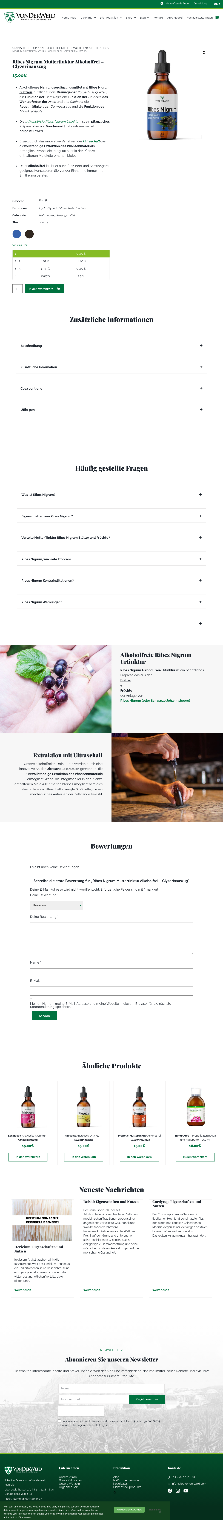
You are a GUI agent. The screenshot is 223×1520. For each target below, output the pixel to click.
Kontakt (158, 17)
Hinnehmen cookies (129, 1509)
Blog (144, 18)
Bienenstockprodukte (127, 1487)
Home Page (69, 17)
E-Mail (36, 980)
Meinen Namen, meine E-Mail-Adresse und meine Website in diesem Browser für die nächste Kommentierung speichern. (100, 1005)
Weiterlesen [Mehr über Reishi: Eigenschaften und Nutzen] (91, 1290)
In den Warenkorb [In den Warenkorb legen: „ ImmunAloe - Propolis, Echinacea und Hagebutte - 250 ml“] (195, 1157)
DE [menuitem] (216, 3)
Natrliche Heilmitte (126, 1480)
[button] (204, 53)
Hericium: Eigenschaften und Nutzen (38, 1248)
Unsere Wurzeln (69, 1483)
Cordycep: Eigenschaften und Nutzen (176, 1203)
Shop (131, 18)
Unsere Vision (68, 1477)
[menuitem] (216, 4)
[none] (216, 4)
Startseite (19, 48)
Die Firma (88, 18)
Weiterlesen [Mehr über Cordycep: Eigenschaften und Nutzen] (160, 1290)
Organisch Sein (68, 1487)
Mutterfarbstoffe (86, 48)
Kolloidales (120, 1483)
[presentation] (81, 1410)
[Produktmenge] (17, 288)
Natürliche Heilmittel (55, 48)
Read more (155, 1509)
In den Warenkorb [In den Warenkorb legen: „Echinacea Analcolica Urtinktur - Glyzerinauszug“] (28, 1157)
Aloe (116, 1477)
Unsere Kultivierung (70, 1480)
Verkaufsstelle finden (200, 17)
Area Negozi (174, 17)
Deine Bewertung (44, 895)
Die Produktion (110, 18)
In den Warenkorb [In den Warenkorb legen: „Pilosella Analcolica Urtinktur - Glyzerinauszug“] (84, 1157)
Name (35, 962)
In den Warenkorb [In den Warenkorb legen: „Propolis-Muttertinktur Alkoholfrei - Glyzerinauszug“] (139, 1157)
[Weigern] (160, 1513)
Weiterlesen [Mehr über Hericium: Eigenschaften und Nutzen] (22, 1290)
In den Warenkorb (41, 289)
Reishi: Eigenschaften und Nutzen (111, 1201)
